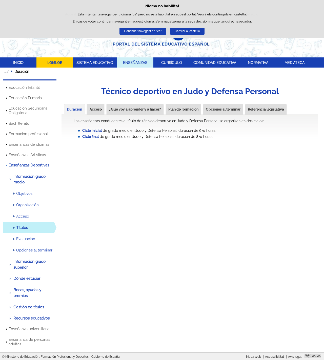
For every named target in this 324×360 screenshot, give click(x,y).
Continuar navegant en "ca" (143, 31)
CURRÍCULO (171, 62)
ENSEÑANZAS (135, 62)
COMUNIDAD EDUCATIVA (214, 62)
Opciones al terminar (34, 250)
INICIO (18, 62)
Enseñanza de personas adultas (29, 341)
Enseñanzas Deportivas (29, 165)
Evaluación (25, 239)
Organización (27, 205)
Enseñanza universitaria (29, 329)
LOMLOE (54, 62)
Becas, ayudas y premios (27, 293)
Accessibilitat (274, 356)
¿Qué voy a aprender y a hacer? (135, 109)
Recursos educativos (31, 318)
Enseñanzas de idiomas (29, 144)
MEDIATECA (295, 62)
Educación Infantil (24, 87)
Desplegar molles (6, 71)
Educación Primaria (25, 98)
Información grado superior (29, 264)
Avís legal (294, 356)
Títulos (22, 227)
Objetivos (24, 193)
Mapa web (253, 356)
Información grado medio (29, 179)
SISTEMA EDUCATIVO (94, 62)
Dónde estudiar (26, 278)
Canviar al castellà (187, 31)
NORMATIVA (258, 62)
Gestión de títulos (28, 307)
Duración (74, 109)
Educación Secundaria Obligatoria (28, 110)
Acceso (22, 216)
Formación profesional (28, 134)
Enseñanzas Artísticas (27, 155)
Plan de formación (183, 109)
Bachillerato (19, 123)
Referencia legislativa (266, 109)
